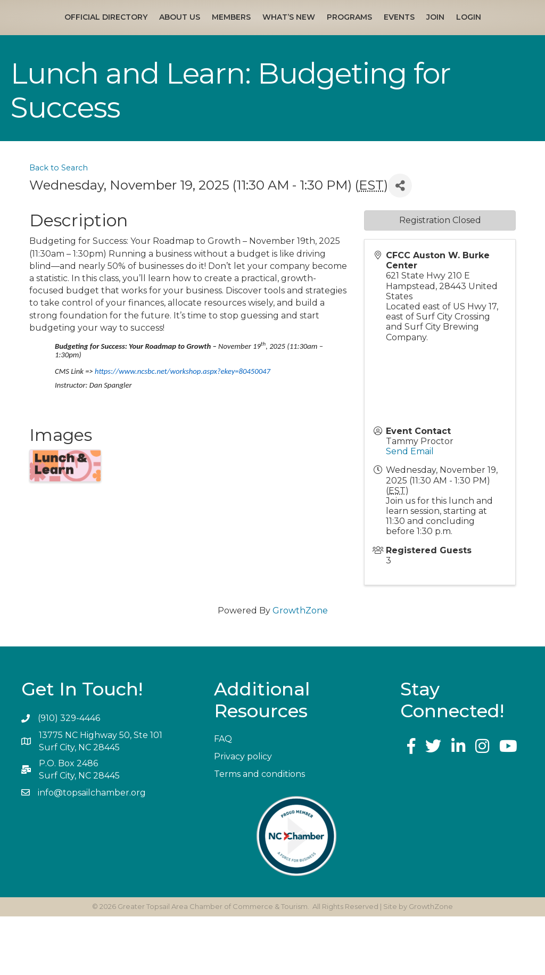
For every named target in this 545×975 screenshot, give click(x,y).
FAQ (223, 797)
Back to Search (58, 226)
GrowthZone (300, 669)
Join (254, 75)
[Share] (400, 244)
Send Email (410, 510)
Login (287, 75)
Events (504, 33)
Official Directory (66, 33)
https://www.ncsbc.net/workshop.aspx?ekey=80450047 (182, 430)
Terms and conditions (259, 832)
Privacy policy (243, 815)
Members (191, 33)
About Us (140, 33)
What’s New (249, 33)
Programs (454, 33)
